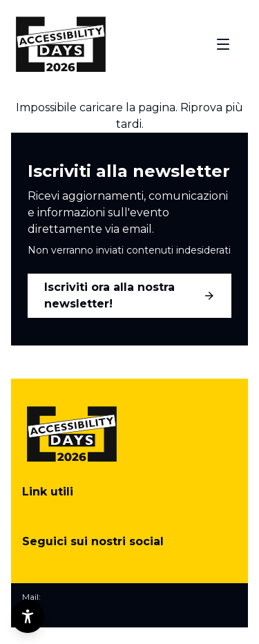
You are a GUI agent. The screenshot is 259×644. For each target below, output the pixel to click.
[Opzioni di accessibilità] (27, 616)
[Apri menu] (223, 44)
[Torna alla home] (61, 44)
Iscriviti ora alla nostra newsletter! (129, 295)
